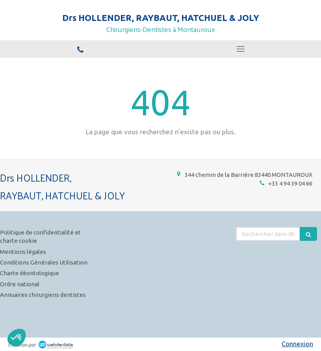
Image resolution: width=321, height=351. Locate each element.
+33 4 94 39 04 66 (290, 183)
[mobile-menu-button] (241, 49)
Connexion (297, 343)
